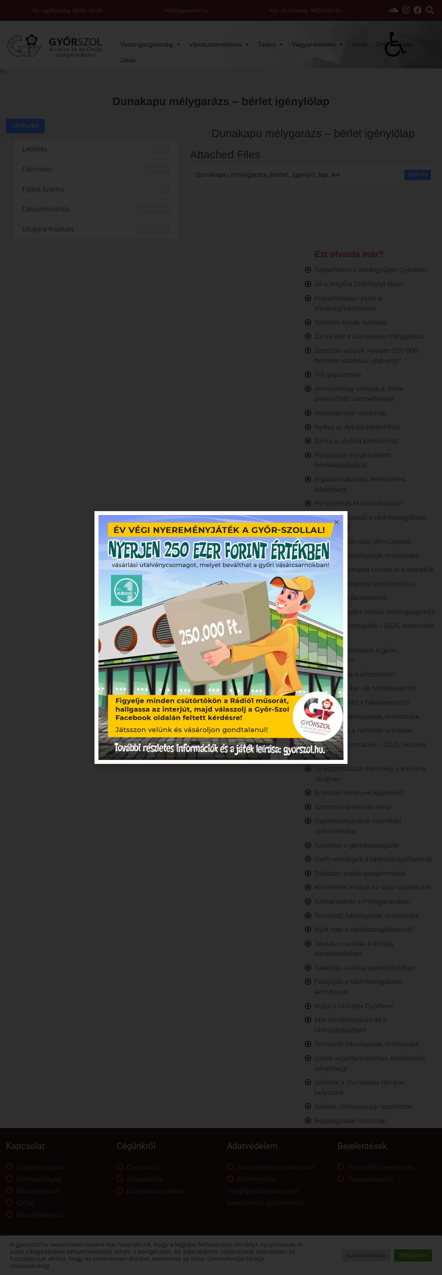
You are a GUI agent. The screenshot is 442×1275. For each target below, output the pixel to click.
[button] (337, 522)
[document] (221, 637)
